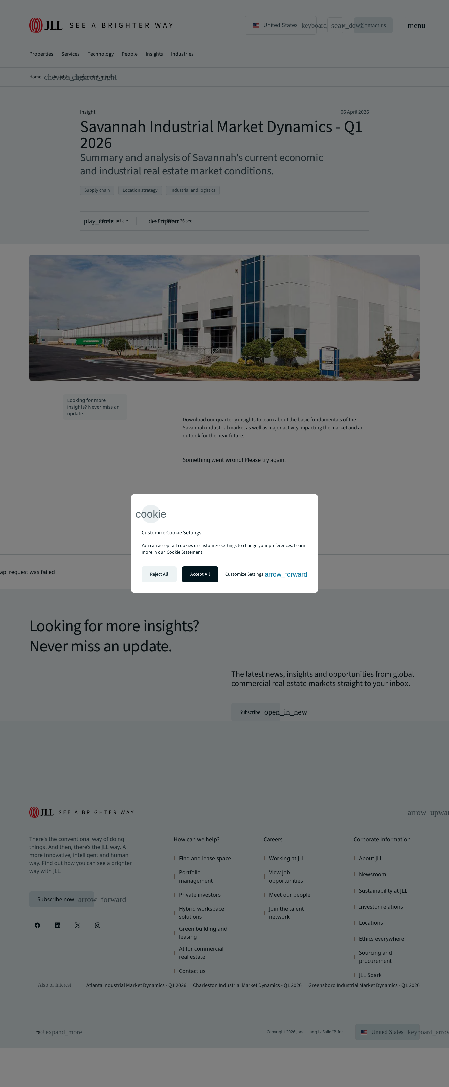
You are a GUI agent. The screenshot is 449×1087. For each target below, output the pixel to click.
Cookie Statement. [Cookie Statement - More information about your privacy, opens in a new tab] (185, 552)
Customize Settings (266, 574)
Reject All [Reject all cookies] (159, 574)
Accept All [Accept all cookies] (200, 574)
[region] (224, 543)
